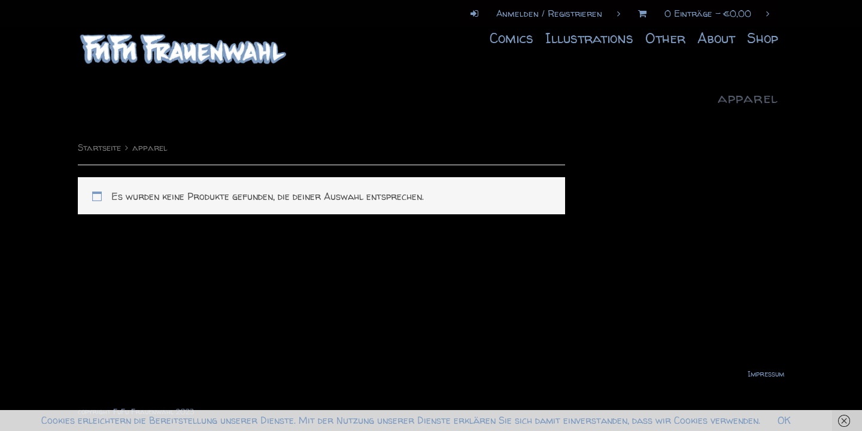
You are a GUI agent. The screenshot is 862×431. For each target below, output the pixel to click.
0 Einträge (699, 13)
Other (665, 38)
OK (784, 420)
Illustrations (589, 38)
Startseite (99, 148)
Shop (762, 38)
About (716, 38)
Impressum (766, 374)
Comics (511, 38)
